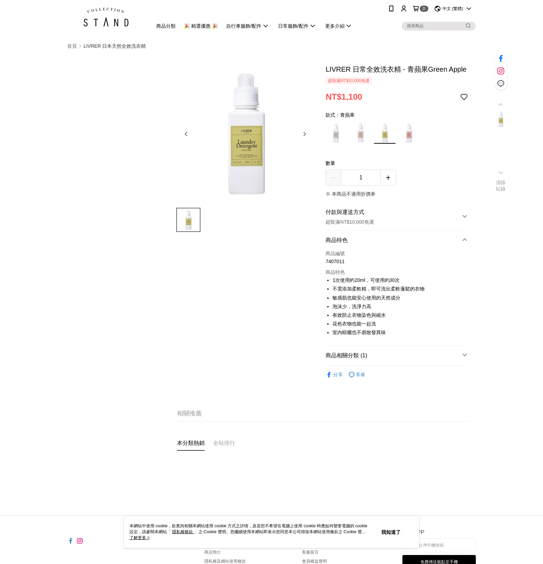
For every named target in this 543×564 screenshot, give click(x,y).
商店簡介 (212, 552)
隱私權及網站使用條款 (225, 561)
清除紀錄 (501, 185)
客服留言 (310, 552)
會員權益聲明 (314, 561)
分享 (334, 374)
